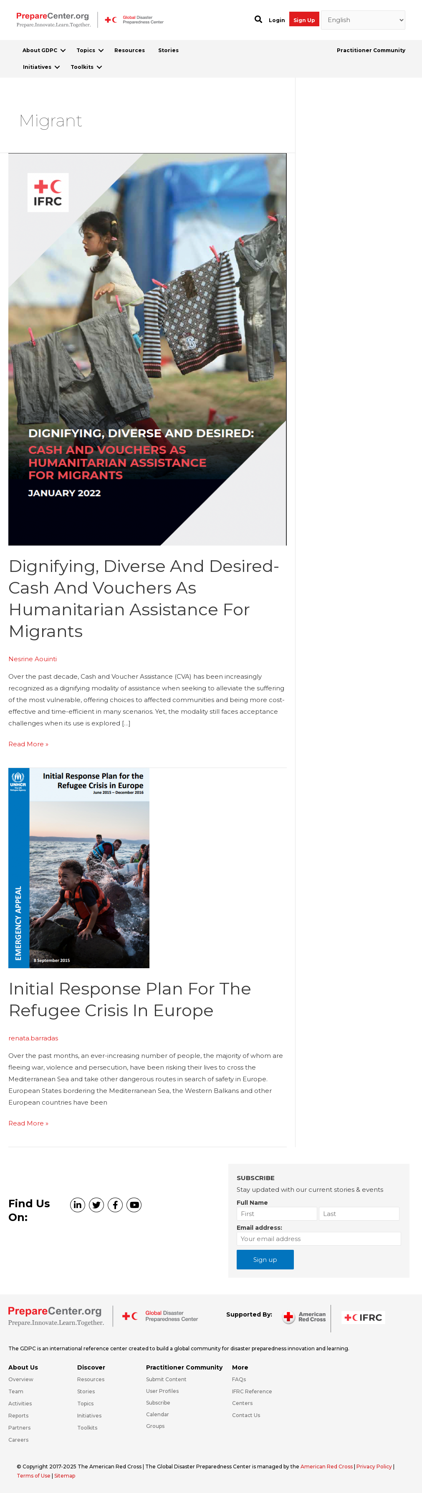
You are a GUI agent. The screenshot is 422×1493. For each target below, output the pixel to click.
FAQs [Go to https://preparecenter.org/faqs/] (239, 1379)
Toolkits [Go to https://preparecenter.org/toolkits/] (87, 1428)
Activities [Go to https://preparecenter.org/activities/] (20, 1403)
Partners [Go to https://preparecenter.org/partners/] (19, 1428)
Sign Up (304, 20)
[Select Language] (363, 20)
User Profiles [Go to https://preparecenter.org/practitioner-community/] (162, 1391)
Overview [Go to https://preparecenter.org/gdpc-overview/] (20, 1379)
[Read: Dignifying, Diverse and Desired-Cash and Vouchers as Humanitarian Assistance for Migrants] (147, 348)
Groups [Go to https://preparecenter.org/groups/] (155, 1426)
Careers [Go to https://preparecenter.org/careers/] (18, 1440)
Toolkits (82, 67)
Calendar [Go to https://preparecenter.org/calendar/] (157, 1414)
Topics (85, 50)
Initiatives (37, 67)
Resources (129, 50)
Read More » (28, 744)
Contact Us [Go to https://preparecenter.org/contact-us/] (246, 1415)
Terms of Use (34, 1476)
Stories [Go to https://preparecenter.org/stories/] (86, 1391)
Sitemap (64, 1476)
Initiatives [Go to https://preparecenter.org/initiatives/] (89, 1415)
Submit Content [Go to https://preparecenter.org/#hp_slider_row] (166, 1379)
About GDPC (40, 50)
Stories (168, 50)
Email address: (259, 1228)
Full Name (252, 1203)
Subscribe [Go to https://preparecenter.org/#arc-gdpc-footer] (158, 1403)
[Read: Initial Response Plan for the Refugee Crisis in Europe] (78, 867)
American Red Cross (327, 1466)
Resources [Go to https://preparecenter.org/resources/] (90, 1379)
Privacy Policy (374, 1466)
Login (277, 20)
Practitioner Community (371, 50)
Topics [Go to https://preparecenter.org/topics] (85, 1403)
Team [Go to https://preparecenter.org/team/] (15, 1391)
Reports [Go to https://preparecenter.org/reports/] (18, 1415)
